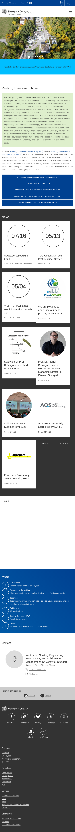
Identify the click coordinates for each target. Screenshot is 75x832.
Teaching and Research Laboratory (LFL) (26, 151)
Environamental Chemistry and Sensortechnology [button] (37, 190)
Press (4, 798)
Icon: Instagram (24, 716)
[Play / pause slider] (29, 57)
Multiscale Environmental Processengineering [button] (37, 177)
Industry (5, 761)
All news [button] (45, 444)
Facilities (5, 821)
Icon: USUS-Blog (43, 731)
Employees (6, 755)
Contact (45, 695)
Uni (9, 3)
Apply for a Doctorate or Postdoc (15, 804)
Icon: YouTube (64, 716)
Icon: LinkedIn (30, 731)
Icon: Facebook (11, 716)
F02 (24, 3)
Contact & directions (10, 795)
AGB (3, 784)
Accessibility (7, 778)
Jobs (4, 801)
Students (5, 752)
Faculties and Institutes (11, 818)
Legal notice (7, 772)
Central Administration (11, 824)
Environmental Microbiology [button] (37, 184)
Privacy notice (7, 775)
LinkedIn (29, 695)
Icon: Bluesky (37, 716)
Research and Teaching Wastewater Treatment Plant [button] (37, 196)
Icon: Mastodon (50, 716)
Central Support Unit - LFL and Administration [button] (37, 202)
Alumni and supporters (11, 759)
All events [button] (63, 444)
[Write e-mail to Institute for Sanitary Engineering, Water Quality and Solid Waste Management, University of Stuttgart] (32, 673)
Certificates (6, 781)
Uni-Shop (6, 807)
